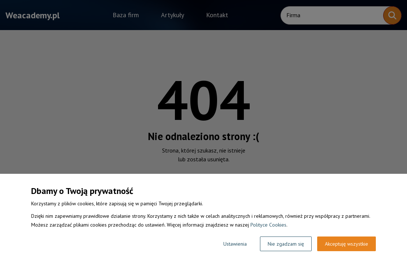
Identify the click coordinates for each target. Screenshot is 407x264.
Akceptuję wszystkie (346, 244)
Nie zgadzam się (286, 244)
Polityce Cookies (268, 224)
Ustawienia (235, 244)
